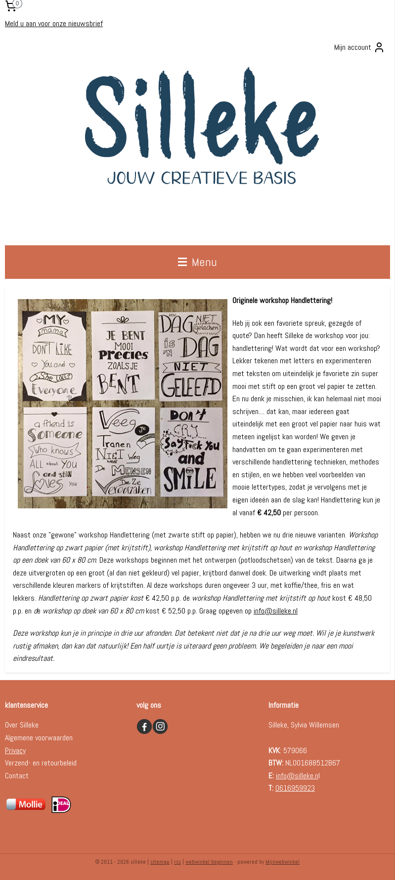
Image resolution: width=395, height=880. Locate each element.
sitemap (160, 861)
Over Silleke (22, 725)
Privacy (15, 750)
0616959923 (295, 788)
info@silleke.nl (276, 611)
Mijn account (359, 47)
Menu (197, 261)
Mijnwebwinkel (282, 861)
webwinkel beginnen (209, 861)
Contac (15, 775)
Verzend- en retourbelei (39, 763)
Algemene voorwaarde (37, 737)
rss (177, 861)
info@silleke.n (297, 775)
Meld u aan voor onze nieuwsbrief (54, 23)
